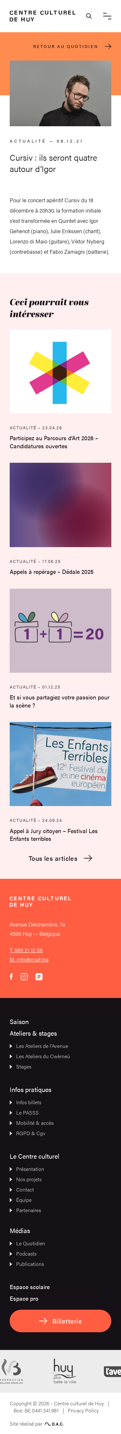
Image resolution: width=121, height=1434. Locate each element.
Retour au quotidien (72, 46)
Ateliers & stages (33, 1033)
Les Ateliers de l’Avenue (39, 1045)
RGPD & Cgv (27, 1133)
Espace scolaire (30, 1287)
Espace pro (24, 1298)
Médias (20, 1230)
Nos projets (26, 1179)
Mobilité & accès (32, 1122)
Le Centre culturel (34, 1156)
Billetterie (60, 1320)
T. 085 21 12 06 (26, 950)
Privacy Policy (83, 1410)
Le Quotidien (27, 1243)
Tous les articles (61, 858)
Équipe (21, 1199)
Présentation (27, 1169)
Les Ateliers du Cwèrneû (40, 1056)
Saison (19, 1021)
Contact (22, 1189)
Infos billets (25, 1102)
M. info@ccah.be (29, 959)
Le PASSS (24, 1112)
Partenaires (25, 1210)
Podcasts (23, 1253)
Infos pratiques (30, 1089)
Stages (20, 1066)
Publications (27, 1264)
